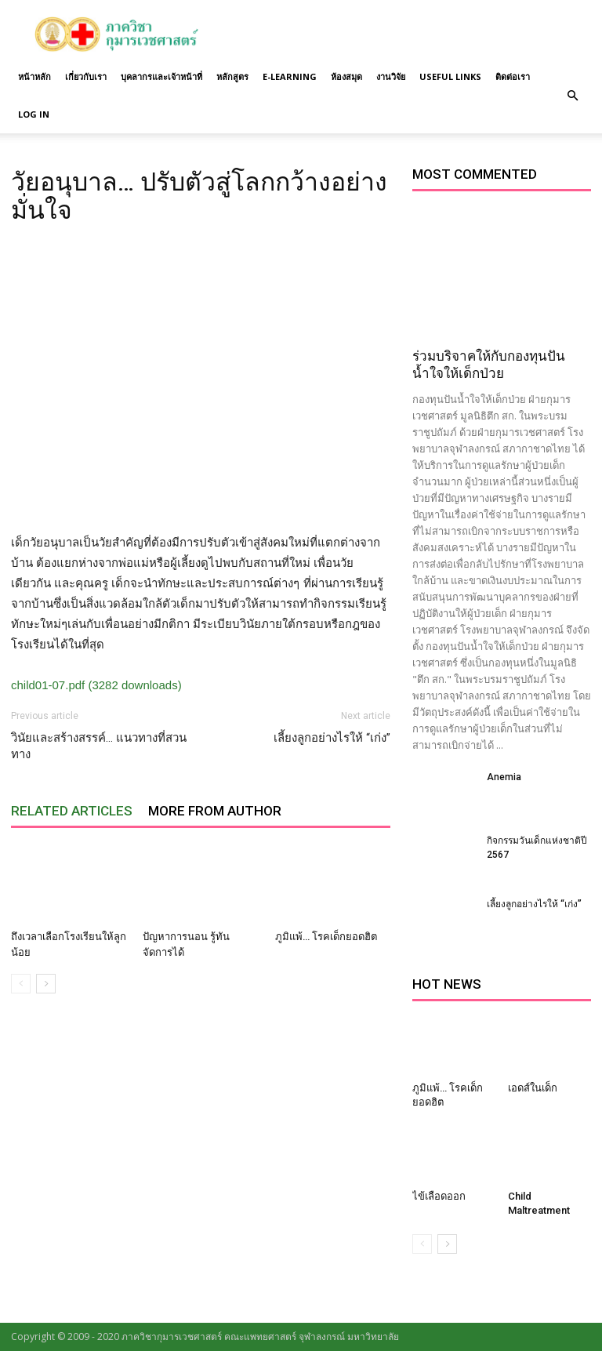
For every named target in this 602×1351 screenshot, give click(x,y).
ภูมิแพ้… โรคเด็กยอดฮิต (326, 936)
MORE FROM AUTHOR (214, 811)
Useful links (450, 76)
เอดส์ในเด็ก (532, 1088)
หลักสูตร (232, 76)
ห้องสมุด (346, 76)
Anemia (504, 777)
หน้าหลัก (34, 76)
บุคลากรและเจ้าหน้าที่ (161, 76)
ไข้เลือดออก (439, 1196)
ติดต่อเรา (512, 76)
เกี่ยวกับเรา (86, 76)
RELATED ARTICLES (71, 811)
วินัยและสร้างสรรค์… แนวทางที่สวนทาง (99, 746)
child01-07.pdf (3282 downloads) (96, 685)
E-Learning (290, 76)
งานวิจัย (390, 76)
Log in (33, 114)
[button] (572, 95)
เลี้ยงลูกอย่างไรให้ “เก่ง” (332, 738)
